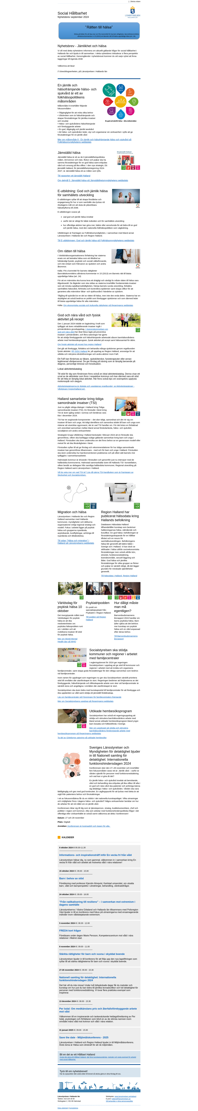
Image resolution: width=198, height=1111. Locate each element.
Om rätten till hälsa (71, 251)
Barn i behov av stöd (71, 878)
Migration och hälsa (72, 512)
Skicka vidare (135, 1)
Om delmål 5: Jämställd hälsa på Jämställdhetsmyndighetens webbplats (93, 180)
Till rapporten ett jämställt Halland (74, 176)
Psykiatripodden (98, 603)
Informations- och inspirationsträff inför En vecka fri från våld (95, 855)
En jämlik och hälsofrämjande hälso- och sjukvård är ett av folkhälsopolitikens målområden (77, 93)
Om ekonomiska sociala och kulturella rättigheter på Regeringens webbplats (98, 305)
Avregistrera (73, 1108)
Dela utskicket (63, 1108)
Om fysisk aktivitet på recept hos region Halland (79, 344)
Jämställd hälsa (69, 152)
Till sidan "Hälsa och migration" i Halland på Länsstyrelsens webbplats (76, 541)
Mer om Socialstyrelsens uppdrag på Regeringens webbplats (85, 701)
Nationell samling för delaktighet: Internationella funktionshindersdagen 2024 (87, 979)
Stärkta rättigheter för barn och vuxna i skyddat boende (92, 954)
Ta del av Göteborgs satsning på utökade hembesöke (82, 737)
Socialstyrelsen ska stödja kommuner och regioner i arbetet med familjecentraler (113, 654)
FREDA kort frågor (70, 930)
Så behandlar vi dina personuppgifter (119, 1101)
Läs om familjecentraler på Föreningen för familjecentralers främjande (89, 697)
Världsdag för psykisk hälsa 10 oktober (70, 607)
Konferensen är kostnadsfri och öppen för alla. (89, 826)
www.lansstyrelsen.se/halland (125, 1096)
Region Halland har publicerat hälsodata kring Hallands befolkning (120, 516)
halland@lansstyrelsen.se (121, 1099)
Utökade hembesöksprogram (110, 711)
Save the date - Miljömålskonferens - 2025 (83, 1037)
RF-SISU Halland (79, 351)
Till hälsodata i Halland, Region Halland (119, 575)
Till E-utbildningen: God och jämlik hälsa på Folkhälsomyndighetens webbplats (96, 240)
